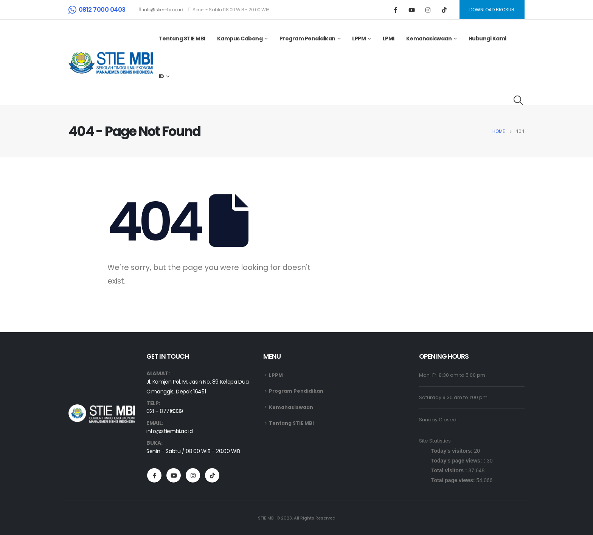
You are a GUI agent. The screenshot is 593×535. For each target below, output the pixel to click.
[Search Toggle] (519, 100)
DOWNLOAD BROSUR (491, 9)
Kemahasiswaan (429, 38)
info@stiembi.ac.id (161, 9)
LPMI (388, 38)
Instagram (193, 475)
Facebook (154, 475)
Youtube (173, 475)
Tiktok (212, 475)
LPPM (359, 38)
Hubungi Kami (487, 38)
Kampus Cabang (240, 38)
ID (161, 76)
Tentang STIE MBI (182, 38)
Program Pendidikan (307, 38)
